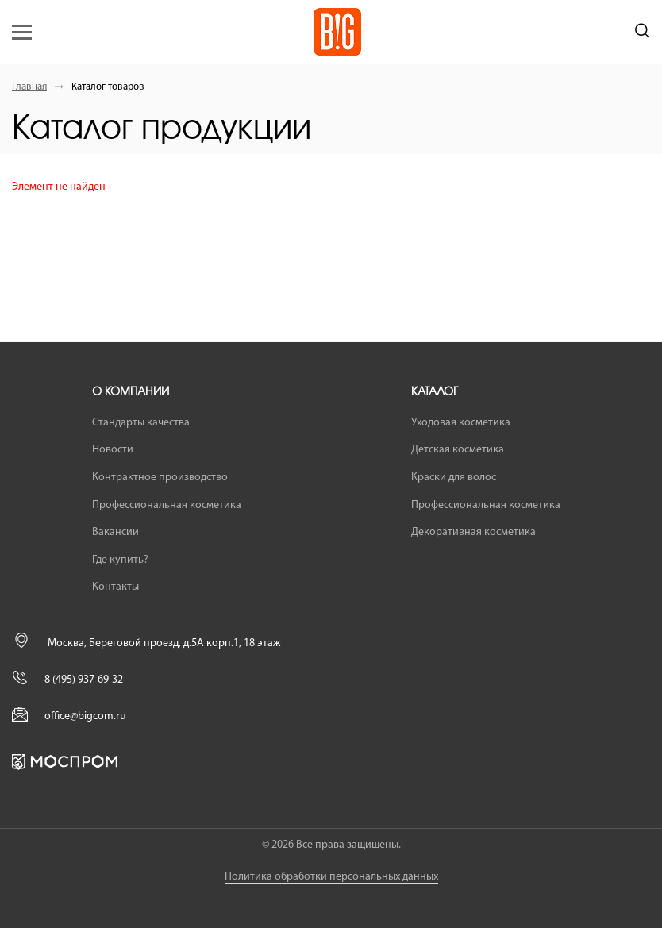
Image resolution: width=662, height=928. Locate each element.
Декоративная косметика (473, 532)
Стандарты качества (141, 423)
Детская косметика (457, 450)
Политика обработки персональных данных (331, 877)
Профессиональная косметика (166, 505)
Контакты (115, 587)
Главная (29, 87)
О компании (130, 392)
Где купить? (120, 560)
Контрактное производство (160, 477)
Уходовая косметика (460, 423)
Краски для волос (453, 477)
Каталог (434, 392)
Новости (112, 450)
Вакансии (115, 532)
